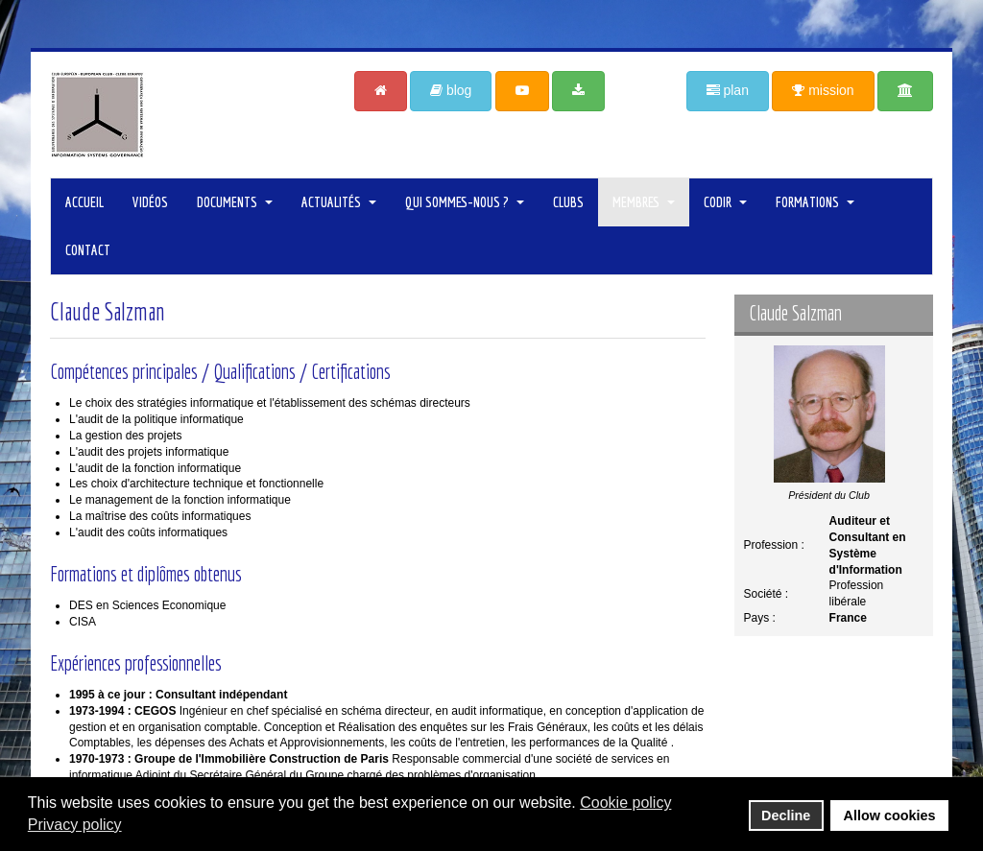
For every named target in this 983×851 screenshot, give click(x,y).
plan (728, 90)
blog (450, 90)
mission (822, 90)
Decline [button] (785, 815)
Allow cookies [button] (890, 815)
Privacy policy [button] (75, 824)
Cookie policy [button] (625, 802)
